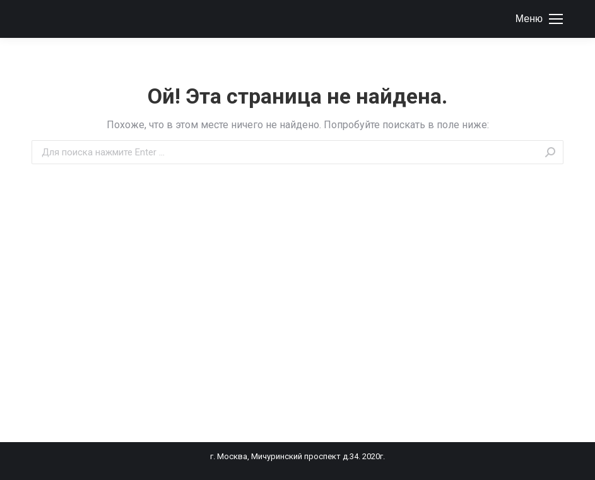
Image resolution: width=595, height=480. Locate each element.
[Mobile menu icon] (539, 19)
